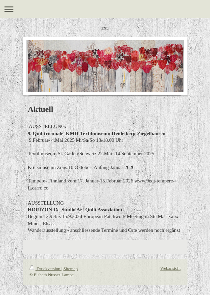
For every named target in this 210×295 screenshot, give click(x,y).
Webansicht (170, 268)
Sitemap (71, 268)
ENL (105, 28)
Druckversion (45, 268)
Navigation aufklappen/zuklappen (105, 9)
